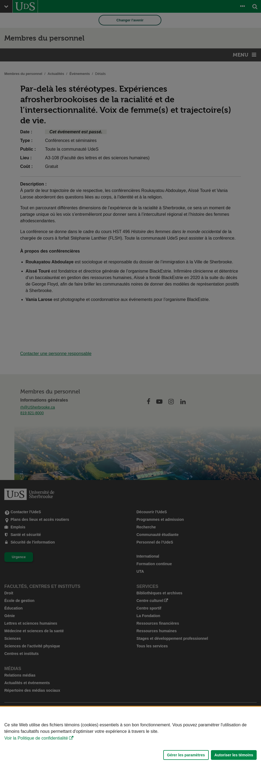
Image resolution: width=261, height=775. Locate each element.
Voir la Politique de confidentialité (36, 738)
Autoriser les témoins (233, 755)
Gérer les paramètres (186, 755)
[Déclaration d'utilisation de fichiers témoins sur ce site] (130, 741)
